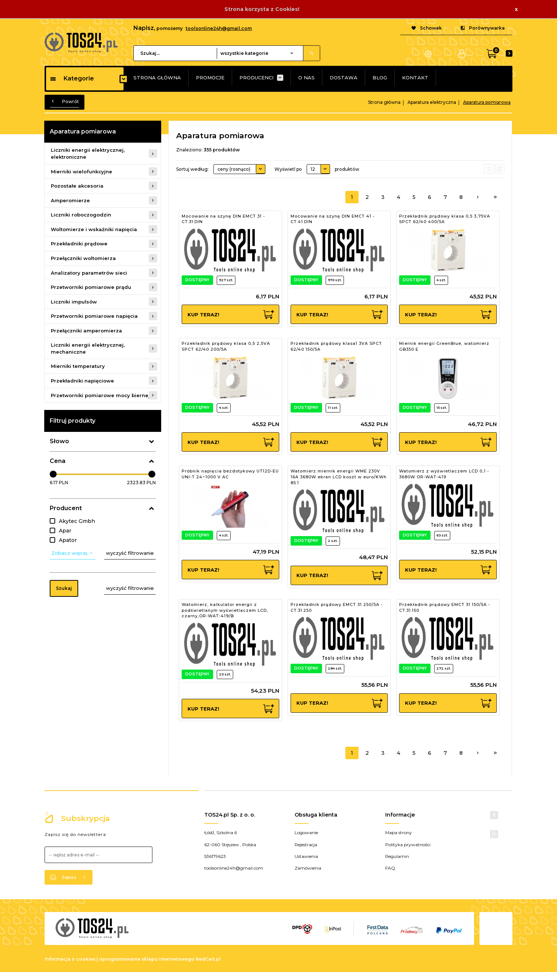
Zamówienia (308, 868)
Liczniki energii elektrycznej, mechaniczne (88, 348)
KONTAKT (415, 77)
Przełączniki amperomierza (86, 331)
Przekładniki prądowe (79, 243)
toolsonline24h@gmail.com (219, 28)
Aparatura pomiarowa (83, 131)
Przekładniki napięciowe (82, 381)
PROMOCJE (210, 77)
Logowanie (306, 832)
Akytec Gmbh (77, 521)
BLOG (379, 77)
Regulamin (397, 856)
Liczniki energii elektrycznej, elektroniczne (88, 153)
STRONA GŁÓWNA (157, 77)
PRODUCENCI (256, 77)
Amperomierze (70, 200)
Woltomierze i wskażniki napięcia (94, 229)
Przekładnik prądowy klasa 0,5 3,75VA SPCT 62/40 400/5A (444, 219)
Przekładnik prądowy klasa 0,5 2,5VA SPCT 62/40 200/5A (226, 346)
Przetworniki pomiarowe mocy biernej (100, 395)
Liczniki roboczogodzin (81, 215)
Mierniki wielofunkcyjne (81, 171)
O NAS (306, 77)
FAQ (390, 868)
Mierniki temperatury (78, 366)
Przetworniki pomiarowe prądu (91, 287)
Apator (68, 540)
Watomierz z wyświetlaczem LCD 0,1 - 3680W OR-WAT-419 (444, 473)
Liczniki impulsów (74, 302)
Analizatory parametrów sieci (89, 273)
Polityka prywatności (408, 844)
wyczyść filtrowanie (130, 553)
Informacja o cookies (70, 959)
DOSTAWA (343, 77)
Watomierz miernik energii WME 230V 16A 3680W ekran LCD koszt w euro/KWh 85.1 (339, 476)
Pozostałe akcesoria (77, 186)
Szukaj (64, 588)
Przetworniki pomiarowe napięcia (94, 316)
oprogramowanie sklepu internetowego (146, 959)
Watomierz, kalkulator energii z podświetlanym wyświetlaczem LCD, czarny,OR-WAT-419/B (225, 610)
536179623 (215, 856)
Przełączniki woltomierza (83, 258)
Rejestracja (306, 844)
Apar (65, 530)
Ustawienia (306, 856)
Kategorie (72, 78)
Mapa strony (398, 832)
